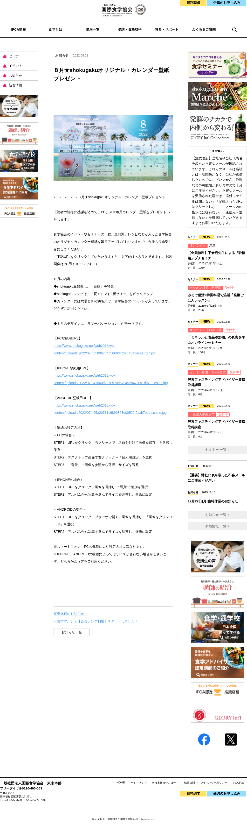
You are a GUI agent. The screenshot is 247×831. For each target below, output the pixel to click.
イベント (15, 66)
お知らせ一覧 (72, 632)
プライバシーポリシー (213, 782)
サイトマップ (138, 782)
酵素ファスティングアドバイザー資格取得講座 (216, 382)
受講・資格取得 (130, 29)
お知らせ (15, 75)
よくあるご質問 (204, 29)
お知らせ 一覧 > (217, 515)
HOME (121, 782)
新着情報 (15, 85)
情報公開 (189, 782)
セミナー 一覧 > (217, 449)
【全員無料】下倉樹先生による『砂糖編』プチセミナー (216, 255)
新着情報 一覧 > (217, 526)
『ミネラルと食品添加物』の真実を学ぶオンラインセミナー (216, 340)
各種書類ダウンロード (165, 782)
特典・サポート (166, 29)
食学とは (55, 29)
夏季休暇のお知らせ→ (70, 614)
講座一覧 (92, 29)
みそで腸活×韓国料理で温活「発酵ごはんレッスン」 (216, 297)
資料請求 (193, 3)
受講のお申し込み (226, 3)
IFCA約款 (238, 782)
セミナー (15, 56)
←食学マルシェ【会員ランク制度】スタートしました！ (96, 621)
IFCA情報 (18, 29)
